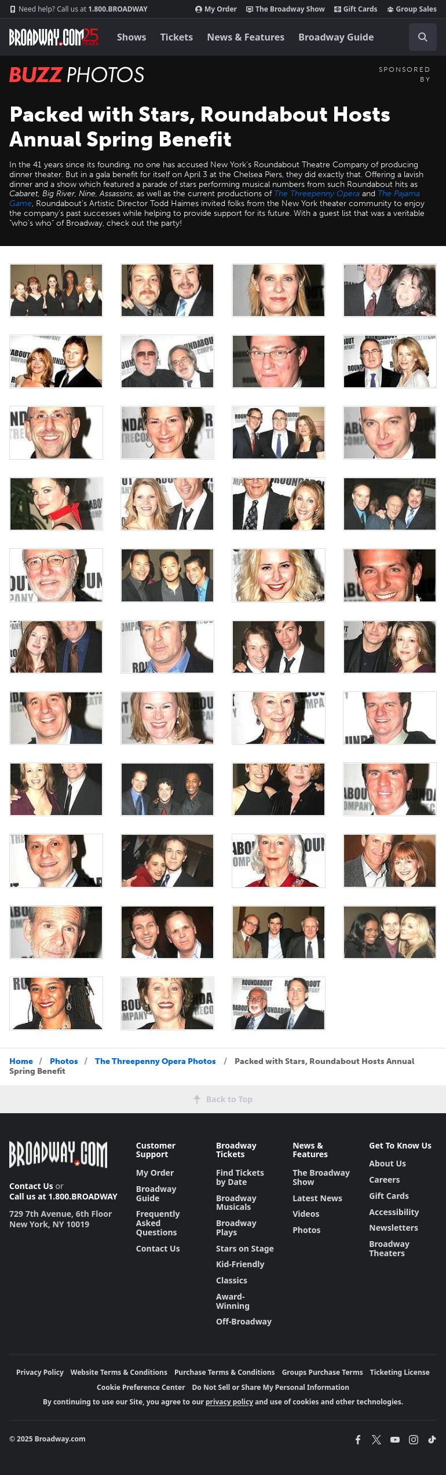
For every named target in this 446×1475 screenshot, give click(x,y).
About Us (387, 1163)
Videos (306, 1213)
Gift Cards (356, 9)
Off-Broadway (244, 1321)
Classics (231, 1280)
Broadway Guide (336, 37)
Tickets (176, 37)
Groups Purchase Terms (322, 1372)
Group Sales (412, 9)
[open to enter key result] (423, 37)
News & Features (245, 37)
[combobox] (418, 37)
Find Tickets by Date (240, 1177)
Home (21, 1061)
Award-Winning (233, 1301)
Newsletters (393, 1227)
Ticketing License (400, 1372)
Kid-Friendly (240, 1263)
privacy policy (229, 1402)
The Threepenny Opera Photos (155, 1061)
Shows (132, 37)
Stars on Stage (245, 1248)
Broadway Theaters (389, 1248)
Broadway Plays (236, 1227)
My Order (216, 9)
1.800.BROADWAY (78, 9)
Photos (64, 1061)
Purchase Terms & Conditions (224, 1372)
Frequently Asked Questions (158, 1223)
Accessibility (394, 1211)
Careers (384, 1179)
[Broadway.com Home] (53, 37)
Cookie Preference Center (141, 1387)
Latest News (317, 1198)
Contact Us (31, 1185)
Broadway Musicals (236, 1203)
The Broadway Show (285, 9)
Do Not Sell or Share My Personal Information (270, 1387)
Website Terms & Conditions (119, 1372)
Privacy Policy (40, 1372)
